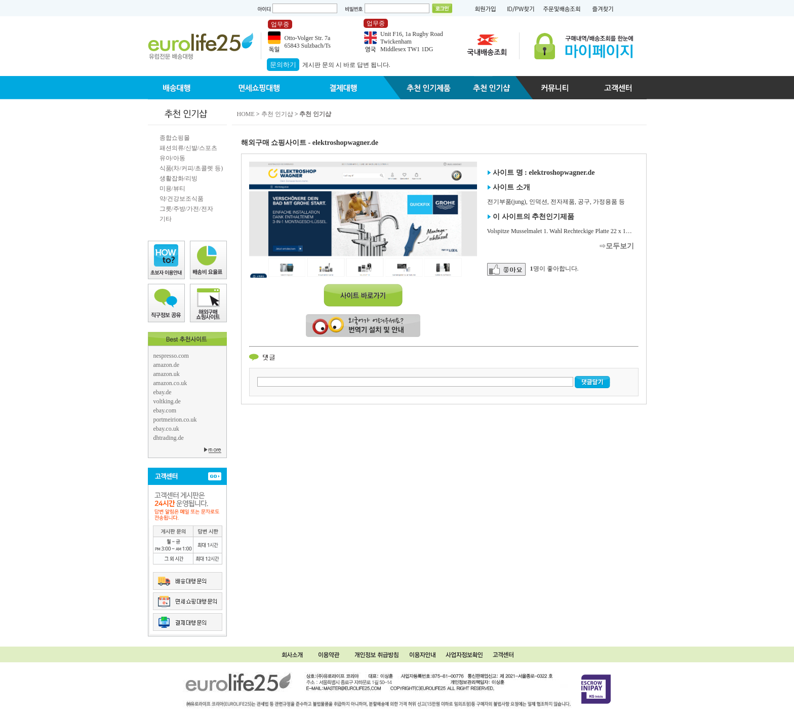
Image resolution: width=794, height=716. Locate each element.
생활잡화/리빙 (178, 178)
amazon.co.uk (170, 383)
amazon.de (166, 364)
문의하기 (283, 64)
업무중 (280, 24)
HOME (246, 114)
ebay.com (165, 410)
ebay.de (162, 392)
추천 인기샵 (277, 114)
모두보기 (620, 246)
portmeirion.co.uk (175, 419)
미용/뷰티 (172, 188)
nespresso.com (171, 355)
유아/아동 (172, 158)
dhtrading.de (168, 437)
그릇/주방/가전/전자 (186, 208)
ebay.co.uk (166, 428)
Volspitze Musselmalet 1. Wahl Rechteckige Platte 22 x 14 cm (562, 231)
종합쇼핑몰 (175, 137)
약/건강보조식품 (182, 198)
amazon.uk (166, 374)
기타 (166, 218)
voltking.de (167, 401)
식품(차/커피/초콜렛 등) (191, 168)
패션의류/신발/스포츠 (189, 148)
